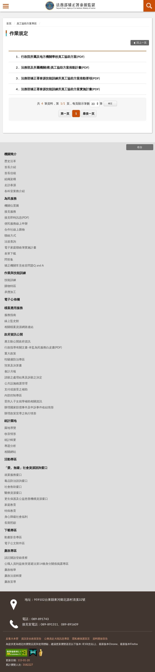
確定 (110, 103)
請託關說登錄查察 (16, 557)
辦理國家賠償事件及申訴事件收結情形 (29, 407)
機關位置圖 (11, 205)
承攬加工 (10, 292)
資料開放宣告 (100, 638)
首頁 (8, 23)
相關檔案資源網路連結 (18, 327)
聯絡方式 (10, 235)
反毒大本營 (12, 638)
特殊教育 (10, 510)
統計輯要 (10, 439)
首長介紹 (10, 167)
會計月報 (10, 371)
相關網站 (10, 451)
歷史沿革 (10, 161)
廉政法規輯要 (13, 575)
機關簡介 (10, 154)
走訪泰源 (10, 185)
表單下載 (10, 253)
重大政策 (10, 353)
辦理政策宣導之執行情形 (20, 413)
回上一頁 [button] (141, 42)
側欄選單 (6, 6)
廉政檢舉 (10, 569)
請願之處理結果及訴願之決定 (23, 377)
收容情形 (10, 433)
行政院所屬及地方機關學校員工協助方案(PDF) (52, 56)
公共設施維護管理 (16, 383)
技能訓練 (10, 280)
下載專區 (10, 530)
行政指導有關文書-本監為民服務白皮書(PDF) (33, 347)
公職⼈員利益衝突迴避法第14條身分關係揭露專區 (36, 563)
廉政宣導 (10, 581)
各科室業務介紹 (14, 191)
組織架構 (10, 179)
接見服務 (10, 211)
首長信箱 (10, 173)
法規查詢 (10, 241)
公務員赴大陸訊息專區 (56, 638)
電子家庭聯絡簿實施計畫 (20, 247)
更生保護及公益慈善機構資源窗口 (26, 498)
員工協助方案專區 (27, 23)
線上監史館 (11, 321)
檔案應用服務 (13, 308)
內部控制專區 (13, 395)
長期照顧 (10, 522)
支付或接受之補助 (16, 389)
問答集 (8, 259)
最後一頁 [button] (88, 113)
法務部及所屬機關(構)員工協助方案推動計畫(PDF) (55, 67)
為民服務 (10, 198)
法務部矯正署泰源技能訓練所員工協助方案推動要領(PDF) (60, 78)
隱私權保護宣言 (81, 638)
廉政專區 (10, 550)
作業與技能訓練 (15, 273)
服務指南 (10, 315)
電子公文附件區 (14, 543)
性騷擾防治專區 (14, 359)
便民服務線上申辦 (16, 223)
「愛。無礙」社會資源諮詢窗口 (25, 467)
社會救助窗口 (13, 486)
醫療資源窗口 (13, 492)
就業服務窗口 (13, 474)
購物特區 (10, 286)
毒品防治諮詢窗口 (16, 480)
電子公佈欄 (12, 299)
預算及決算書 (13, 365)
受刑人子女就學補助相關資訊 (23, 401)
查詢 (149, 6)
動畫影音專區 (13, 537)
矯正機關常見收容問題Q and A (24, 265)
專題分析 (10, 445)
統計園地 (10, 420)
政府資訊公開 (13, 334)
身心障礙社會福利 (16, 516)
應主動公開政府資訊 (17, 341)
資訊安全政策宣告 (31, 638)
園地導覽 (10, 427)
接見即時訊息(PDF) (16, 217)
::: (3, 2)
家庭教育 (10, 504)
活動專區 (10, 459)
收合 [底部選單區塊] (139, 147)
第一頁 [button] (65, 113)
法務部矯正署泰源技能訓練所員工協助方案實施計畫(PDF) (60, 89)
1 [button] (76, 113)
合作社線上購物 (14, 229)
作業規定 (18, 33)
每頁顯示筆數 (81, 103)
